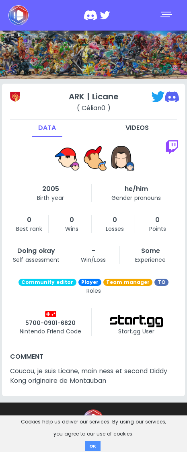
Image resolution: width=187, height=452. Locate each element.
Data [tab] (47, 127)
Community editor (47, 282)
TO (162, 282)
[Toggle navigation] (167, 15)
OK (92, 446)
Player (90, 282)
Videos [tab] (137, 127)
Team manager (128, 282)
